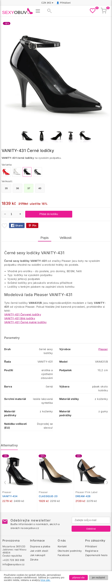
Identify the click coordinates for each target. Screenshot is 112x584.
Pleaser (103, 349)
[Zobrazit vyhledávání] (48, 11)
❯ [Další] (107, 482)
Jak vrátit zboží (39, 550)
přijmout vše (78, 577)
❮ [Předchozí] (5, 482)
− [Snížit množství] (5, 214)
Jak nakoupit (37, 555)
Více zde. (46, 580)
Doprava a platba (40, 546)
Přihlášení (65, 2)
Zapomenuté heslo (96, 555)
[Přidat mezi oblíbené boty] (4, 226)
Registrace (91, 550)
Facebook (63, 555)
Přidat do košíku (48, 214)
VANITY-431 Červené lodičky (22, 314)
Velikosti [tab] (65, 238)
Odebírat (91, 528)
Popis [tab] (45, 238)
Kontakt (62, 546)
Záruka (34, 559)
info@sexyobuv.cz (13, 564)
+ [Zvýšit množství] (20, 214)
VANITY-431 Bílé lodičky (19, 318)
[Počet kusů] (12, 214)
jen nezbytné (98, 577)
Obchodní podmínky (70, 550)
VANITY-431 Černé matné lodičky (25, 322)
